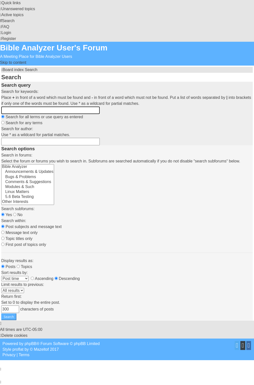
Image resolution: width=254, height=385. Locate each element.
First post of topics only (23, 244)
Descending (67, 278)
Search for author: (17, 129)
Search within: (13, 221)
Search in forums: (16, 155)
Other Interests (27, 201)
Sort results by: (14, 272)
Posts (8, 267)
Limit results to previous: (22, 284)
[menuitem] (17, 9)
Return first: (11, 296)
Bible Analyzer (27, 166)
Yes (6, 215)
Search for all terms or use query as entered (42, 117)
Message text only (19, 233)
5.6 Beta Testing (27, 196)
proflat (17, 349)
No (18, 215)
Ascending (42, 278)
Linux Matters (27, 192)
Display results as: (17, 261)
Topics (24, 267)
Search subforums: (17, 209)
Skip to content (13, 62)
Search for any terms (21, 123)
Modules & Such (27, 187)
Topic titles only (16, 238)
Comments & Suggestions (27, 182)
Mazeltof (41, 349)
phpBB (30, 344)
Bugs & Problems (27, 177)
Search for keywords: (19, 91)
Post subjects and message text (31, 227)
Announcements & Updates (27, 171)
